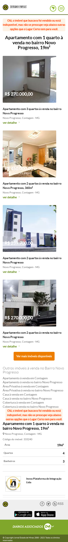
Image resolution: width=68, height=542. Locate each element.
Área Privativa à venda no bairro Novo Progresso (33, 390)
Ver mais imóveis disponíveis (34, 356)
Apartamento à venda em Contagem (25, 378)
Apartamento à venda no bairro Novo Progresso (32, 382)
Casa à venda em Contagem (20, 394)
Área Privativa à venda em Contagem (26, 386)
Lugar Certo (5, 7)
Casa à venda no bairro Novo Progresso (27, 398)
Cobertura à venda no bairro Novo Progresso (31, 406)
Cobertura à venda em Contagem (23, 402)
